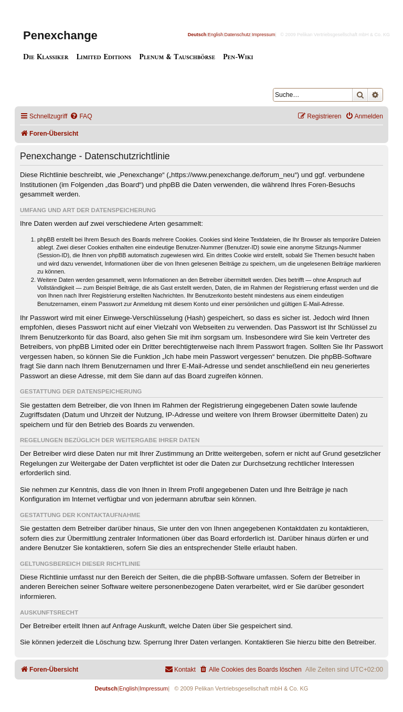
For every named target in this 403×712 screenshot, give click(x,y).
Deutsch (197, 34)
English (216, 34)
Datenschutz (238, 34)
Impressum (263, 34)
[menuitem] (81, 116)
